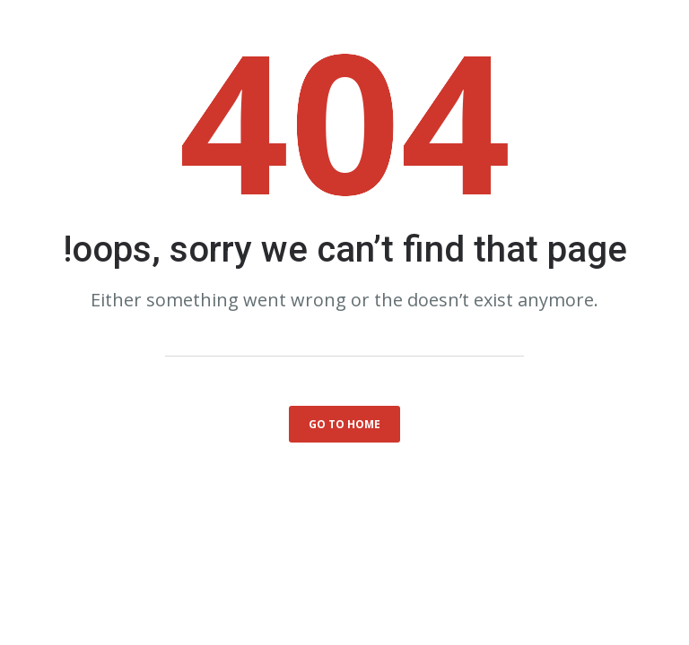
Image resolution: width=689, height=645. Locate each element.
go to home (344, 424)
